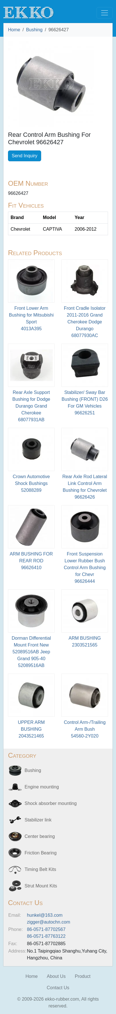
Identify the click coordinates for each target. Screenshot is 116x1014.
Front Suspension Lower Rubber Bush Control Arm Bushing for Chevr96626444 (85, 568)
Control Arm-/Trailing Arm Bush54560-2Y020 (84, 729)
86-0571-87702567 (46, 929)
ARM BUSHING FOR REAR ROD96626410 (31, 561)
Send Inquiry (24, 155)
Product (83, 976)
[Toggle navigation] (105, 12)
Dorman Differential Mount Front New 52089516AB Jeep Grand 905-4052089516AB (31, 652)
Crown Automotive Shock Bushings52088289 (31, 483)
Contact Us (58, 987)
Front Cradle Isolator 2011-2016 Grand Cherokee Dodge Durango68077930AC (85, 322)
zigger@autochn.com (48, 922)
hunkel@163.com (45, 915)
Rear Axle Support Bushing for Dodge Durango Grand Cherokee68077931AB (31, 406)
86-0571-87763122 (46, 936)
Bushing (34, 29)
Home (14, 29)
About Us (56, 976)
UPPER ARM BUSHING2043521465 (31, 729)
